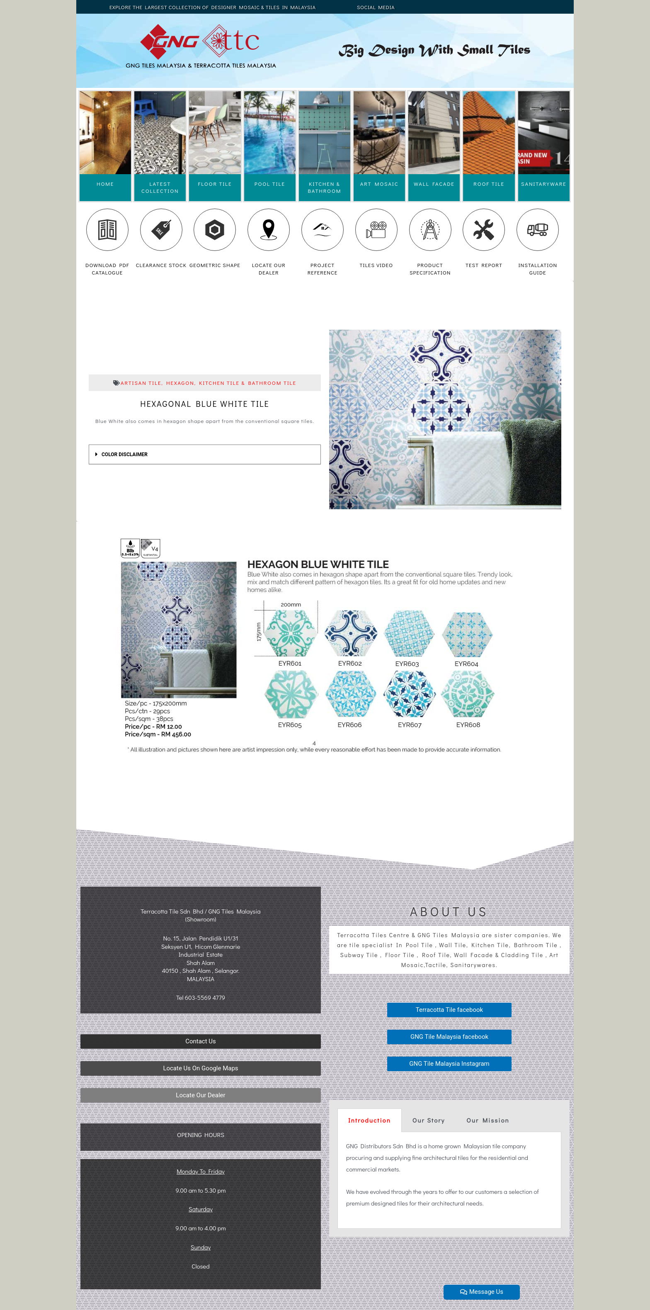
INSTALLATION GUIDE (537, 268)
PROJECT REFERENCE (323, 268)
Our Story (428, 1120)
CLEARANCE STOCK (161, 264)
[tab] (204, 454)
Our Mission (487, 1120)
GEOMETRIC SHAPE (214, 264)
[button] (200, 1041)
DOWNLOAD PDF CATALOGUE (107, 268)
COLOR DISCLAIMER (125, 454)
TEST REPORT (484, 264)
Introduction (369, 1120)
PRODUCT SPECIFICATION (430, 268)
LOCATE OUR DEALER (269, 268)
